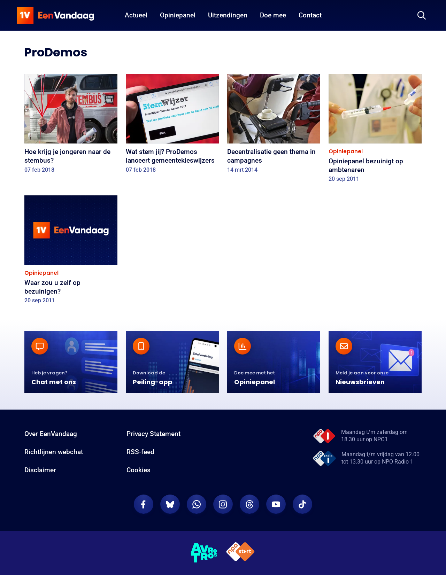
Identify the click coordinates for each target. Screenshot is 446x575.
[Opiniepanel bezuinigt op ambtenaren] (375, 130)
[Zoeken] (421, 15)
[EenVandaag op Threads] (249, 504)
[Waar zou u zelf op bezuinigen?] (70, 252)
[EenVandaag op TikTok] (302, 504)
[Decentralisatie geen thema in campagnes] (273, 126)
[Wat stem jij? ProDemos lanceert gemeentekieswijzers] (172, 126)
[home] (55, 15)
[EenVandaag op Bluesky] (170, 504)
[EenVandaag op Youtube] (276, 504)
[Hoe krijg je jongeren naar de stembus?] (70, 126)
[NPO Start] (240, 553)
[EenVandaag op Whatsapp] (196, 504)
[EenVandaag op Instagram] (223, 504)
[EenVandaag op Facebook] (143, 504)
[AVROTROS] (204, 553)
